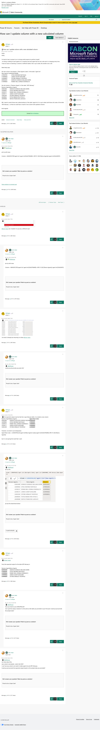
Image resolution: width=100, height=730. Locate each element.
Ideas (39, 12)
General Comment (10, 119)
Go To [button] (96, 16)
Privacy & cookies (80, 719)
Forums (26, 12)
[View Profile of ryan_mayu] (11, 138)
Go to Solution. (35, 113)
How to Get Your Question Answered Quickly (81, 83)
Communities (46, 12)
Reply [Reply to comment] (60, 193)
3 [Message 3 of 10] (6, 581)
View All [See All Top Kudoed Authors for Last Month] (71, 150)
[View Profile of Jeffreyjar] (7, 44)
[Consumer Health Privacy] (20, 724)
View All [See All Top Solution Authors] (71, 118)
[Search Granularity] (54, 19)
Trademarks (96, 719)
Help (91, 16)
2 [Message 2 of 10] (6, 695)
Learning (59, 12)
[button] (49, 37)
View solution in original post (9, 184)
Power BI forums (6, 28)
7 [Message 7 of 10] (6, 342)
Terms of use (89, 719)
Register (80, 16)
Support (66, 12)
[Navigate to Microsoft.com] (4, 12)
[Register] (73, 72)
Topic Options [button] (59, 37)
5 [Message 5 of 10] (6, 444)
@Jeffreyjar (9, 148)
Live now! (74, 22)
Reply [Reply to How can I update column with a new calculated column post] (60, 123)
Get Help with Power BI (30, 28)
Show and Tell (27, 119)
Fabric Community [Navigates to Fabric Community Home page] (16, 12)
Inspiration (32, 12)
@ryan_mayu (5, 229)
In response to (6, 142)
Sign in (86, 16)
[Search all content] (79, 19)
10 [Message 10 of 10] (6, 189)
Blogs (53, 12)
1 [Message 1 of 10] (6, 123)
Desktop (44, 28)
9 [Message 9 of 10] (6, 235)
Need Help (19, 119)
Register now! (5, 7)
